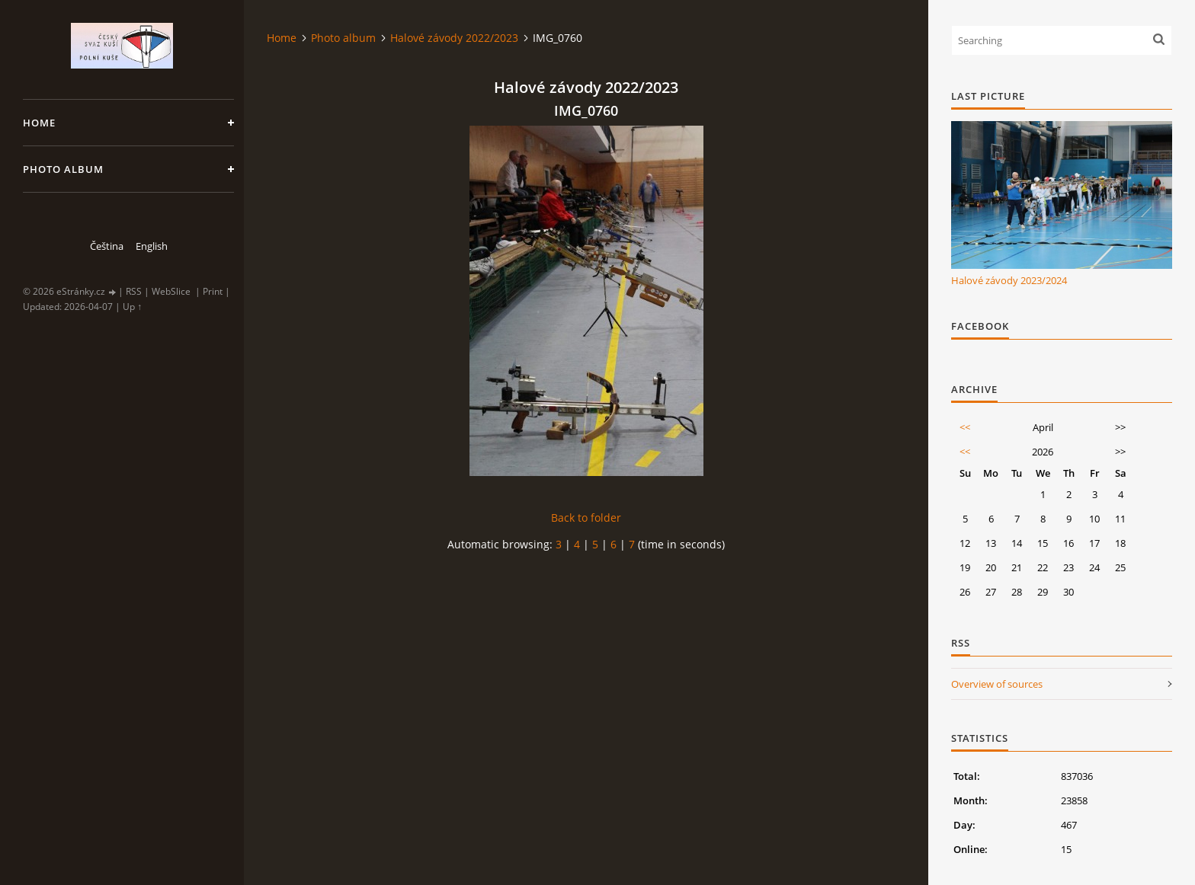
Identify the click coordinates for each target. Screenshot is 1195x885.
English (152, 246)
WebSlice (171, 291)
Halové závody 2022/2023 (454, 37)
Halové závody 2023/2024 (1009, 280)
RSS (134, 291)
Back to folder (586, 517)
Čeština (106, 246)
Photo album (63, 169)
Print (213, 291)
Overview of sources (997, 684)
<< (965, 427)
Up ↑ (132, 306)
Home (39, 122)
